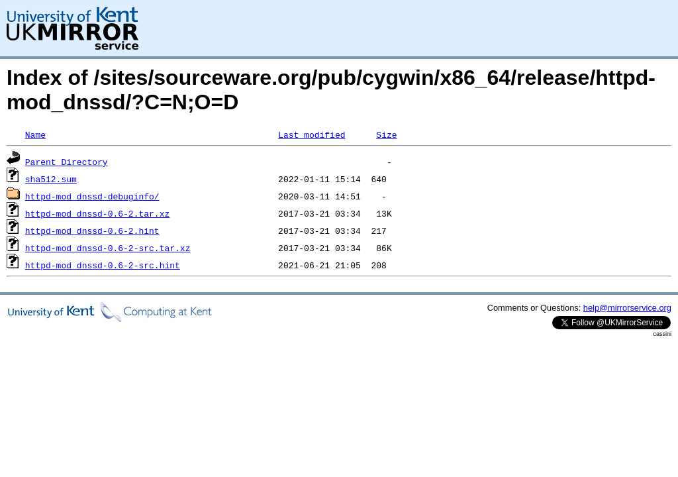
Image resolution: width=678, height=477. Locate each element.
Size (386, 134)
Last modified (311, 134)
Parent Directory (66, 162)
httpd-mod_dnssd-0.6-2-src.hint (102, 265)
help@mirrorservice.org (627, 308)
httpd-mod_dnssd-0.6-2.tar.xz (97, 213)
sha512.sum (51, 179)
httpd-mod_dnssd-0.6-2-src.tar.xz (108, 248)
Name (35, 134)
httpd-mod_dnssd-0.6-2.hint (92, 231)
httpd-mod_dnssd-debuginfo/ (92, 196)
